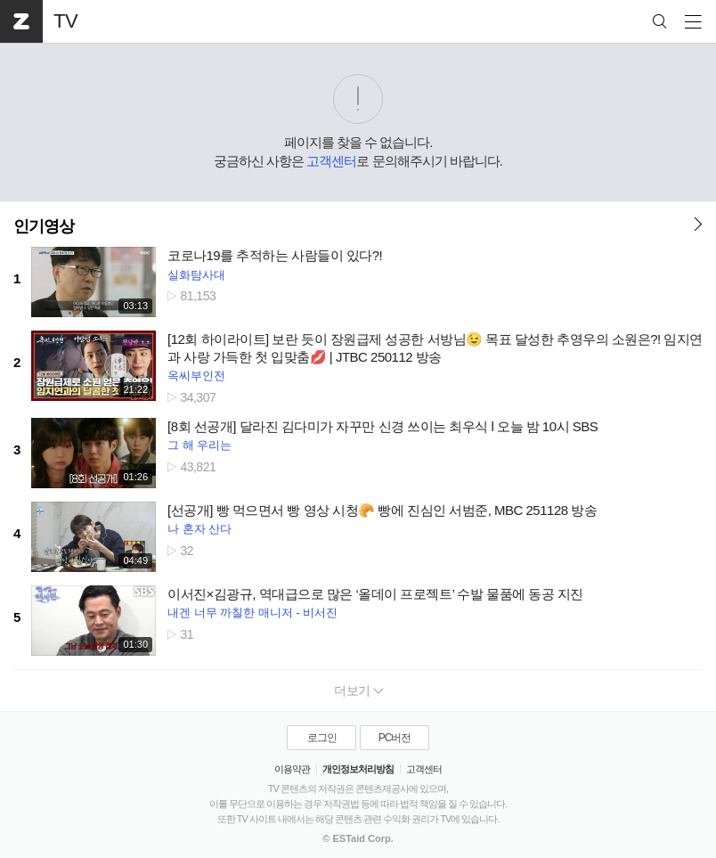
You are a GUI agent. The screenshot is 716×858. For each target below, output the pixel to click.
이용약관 (292, 769)
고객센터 (331, 160)
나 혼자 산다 (199, 528)
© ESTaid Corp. (357, 838)
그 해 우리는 (199, 445)
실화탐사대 (196, 275)
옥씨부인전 (196, 375)
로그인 (322, 737)
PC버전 (394, 737)
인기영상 (43, 226)
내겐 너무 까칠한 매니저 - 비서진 (252, 612)
